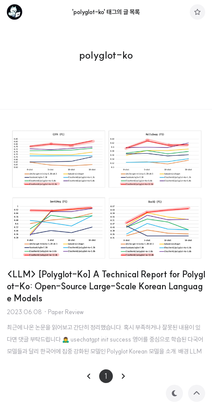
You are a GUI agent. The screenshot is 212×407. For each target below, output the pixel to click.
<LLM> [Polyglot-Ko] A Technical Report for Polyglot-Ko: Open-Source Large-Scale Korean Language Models (106, 286)
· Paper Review (64, 312)
